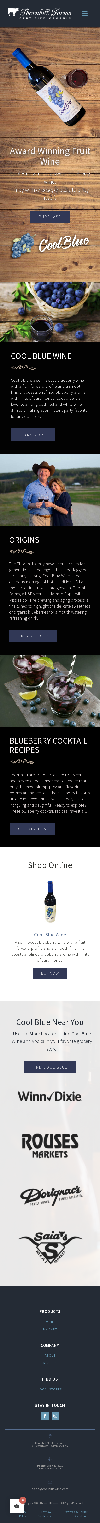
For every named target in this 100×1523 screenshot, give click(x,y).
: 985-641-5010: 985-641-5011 (50, 1467)
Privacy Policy (21, 1514)
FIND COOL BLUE (50, 1067)
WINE (50, 1321)
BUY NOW (50, 973)
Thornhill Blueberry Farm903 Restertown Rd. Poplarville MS (50, 1444)
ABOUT (50, 1355)
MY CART (50, 1329)
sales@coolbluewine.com (50, 1489)
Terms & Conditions (44, 1514)
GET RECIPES (32, 828)
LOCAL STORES (50, 1389)
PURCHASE (50, 216)
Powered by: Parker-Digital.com (76, 1514)
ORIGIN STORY (33, 635)
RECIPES (50, 1363)
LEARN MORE (32, 435)
